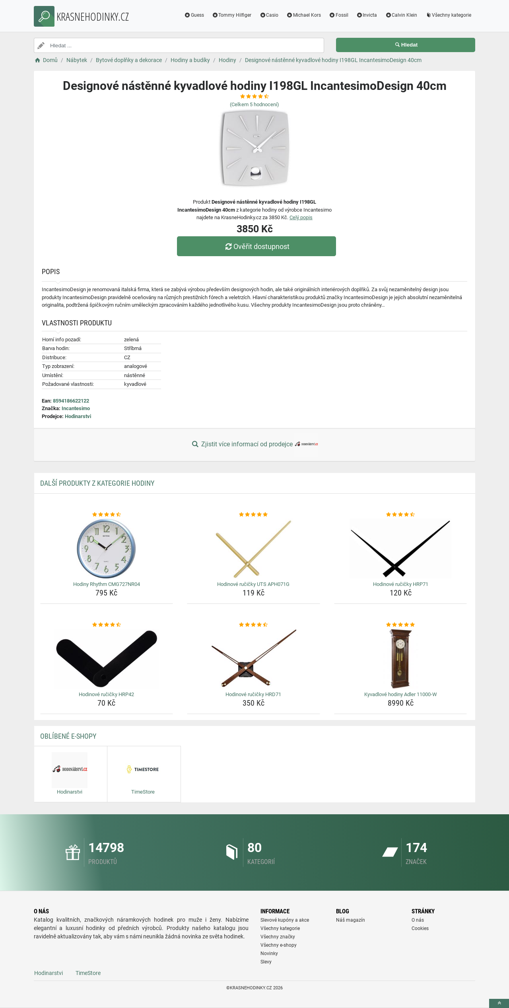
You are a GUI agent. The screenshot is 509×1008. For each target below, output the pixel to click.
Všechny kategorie (448, 15)
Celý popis (301, 217)
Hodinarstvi (78, 416)
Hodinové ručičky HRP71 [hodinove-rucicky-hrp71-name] (400, 584)
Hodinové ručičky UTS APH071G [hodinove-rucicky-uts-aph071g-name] (253, 584)
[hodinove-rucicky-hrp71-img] (400, 548)
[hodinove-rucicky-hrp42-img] (107, 659)
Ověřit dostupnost (256, 246)
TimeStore (88, 973)
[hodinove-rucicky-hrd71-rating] (253, 625)
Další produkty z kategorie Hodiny (97, 483)
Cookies (420, 928)
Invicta (366, 15)
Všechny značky (277, 937)
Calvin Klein (401, 15)
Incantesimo (76, 408)
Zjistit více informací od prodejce (254, 445)
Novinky (269, 953)
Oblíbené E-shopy (68, 736)
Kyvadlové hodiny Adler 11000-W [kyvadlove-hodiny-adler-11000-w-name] (400, 694)
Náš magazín (350, 920)
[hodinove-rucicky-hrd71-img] (253, 659)
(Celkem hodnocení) (254, 104)
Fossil (338, 15)
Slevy (266, 962)
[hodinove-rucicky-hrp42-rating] (107, 625)
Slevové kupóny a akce (284, 920)
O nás (418, 920)
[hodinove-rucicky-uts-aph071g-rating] (253, 515)
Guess (194, 15)
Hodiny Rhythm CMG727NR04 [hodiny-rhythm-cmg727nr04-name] (106, 584)
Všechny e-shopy (278, 945)
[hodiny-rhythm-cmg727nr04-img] (107, 548)
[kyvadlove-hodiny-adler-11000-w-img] (400, 659)
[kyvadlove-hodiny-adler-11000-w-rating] (400, 625)
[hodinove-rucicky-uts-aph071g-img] (253, 548)
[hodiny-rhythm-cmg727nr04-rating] (107, 515)
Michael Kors (303, 15)
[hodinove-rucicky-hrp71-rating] (400, 515)
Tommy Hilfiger (232, 15)
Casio (268, 15)
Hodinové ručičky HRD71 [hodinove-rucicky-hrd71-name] (253, 694)
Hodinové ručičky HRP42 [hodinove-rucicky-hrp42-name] (106, 694)
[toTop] (499, 1003)
